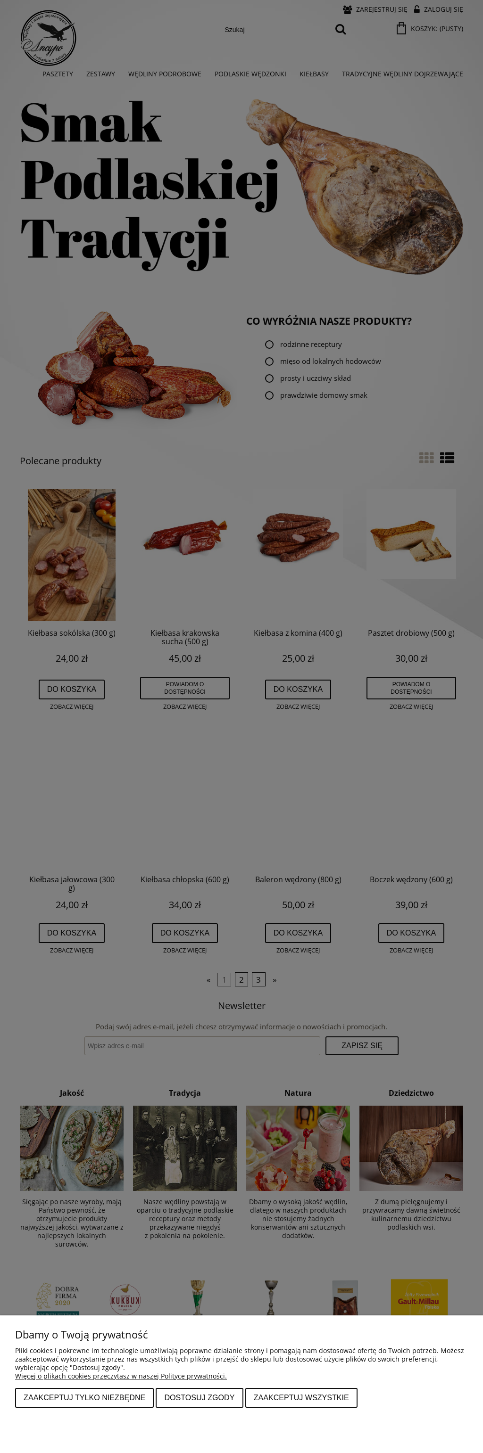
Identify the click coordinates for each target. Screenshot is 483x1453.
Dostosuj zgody (199, 1397)
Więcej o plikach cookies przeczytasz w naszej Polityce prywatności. (121, 1375)
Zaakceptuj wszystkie (301, 1397)
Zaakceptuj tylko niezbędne (84, 1397)
